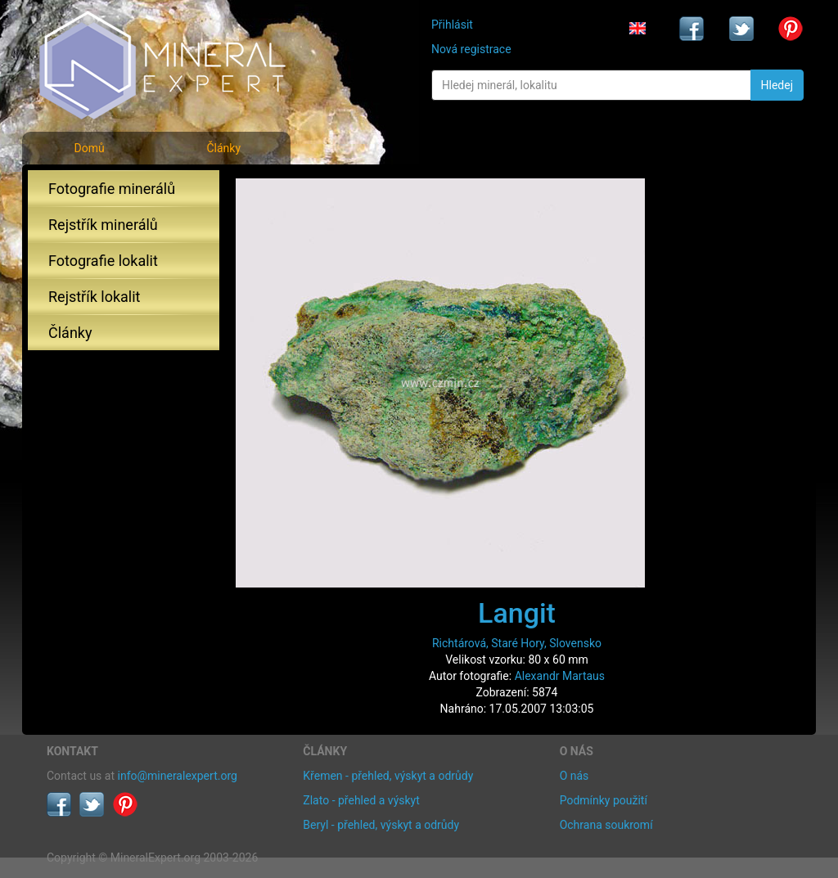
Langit (517, 613)
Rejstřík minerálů (103, 224)
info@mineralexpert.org (177, 775)
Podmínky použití (603, 800)
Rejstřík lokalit (94, 296)
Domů (89, 148)
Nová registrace (471, 49)
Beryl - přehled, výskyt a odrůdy (381, 824)
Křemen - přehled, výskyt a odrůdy (388, 775)
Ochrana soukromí (606, 824)
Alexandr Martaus (560, 675)
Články (223, 148)
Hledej (777, 85)
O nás (574, 775)
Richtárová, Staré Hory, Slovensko (516, 643)
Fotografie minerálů (111, 188)
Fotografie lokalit (103, 260)
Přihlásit (452, 24)
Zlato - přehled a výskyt (361, 800)
